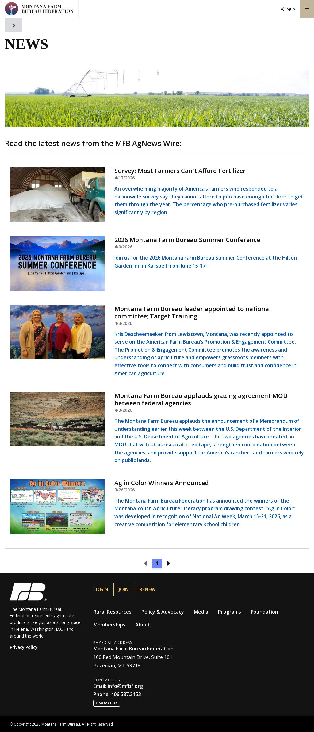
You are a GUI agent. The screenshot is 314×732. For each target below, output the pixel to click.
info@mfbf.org (125, 686)
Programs (229, 611)
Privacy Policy (23, 647)
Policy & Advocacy (162, 611)
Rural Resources (112, 611)
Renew (147, 589)
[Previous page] (146, 563)
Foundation (264, 611)
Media (201, 611)
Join (124, 589)
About (142, 624)
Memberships (109, 624)
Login (100, 589)
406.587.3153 (126, 694)
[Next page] (168, 563)
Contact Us (106, 703)
